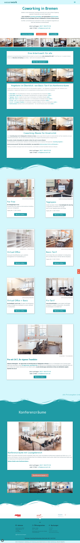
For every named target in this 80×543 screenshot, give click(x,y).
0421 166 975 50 (45, 26)
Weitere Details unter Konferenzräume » (18, 461)
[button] (75, 2)
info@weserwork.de (44, 28)
